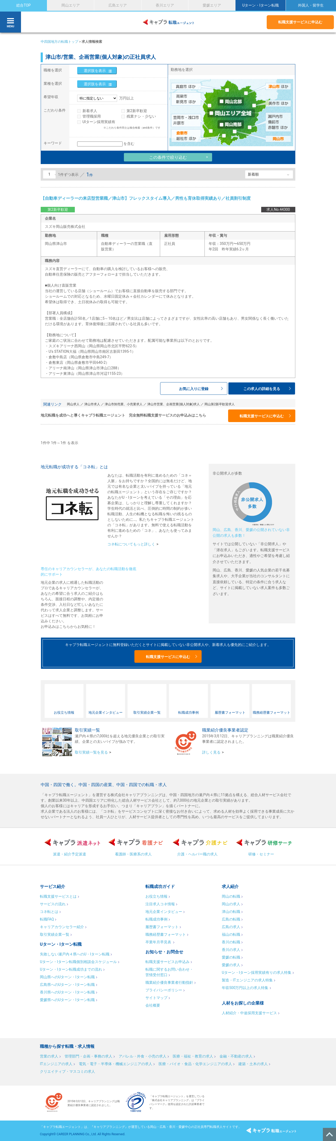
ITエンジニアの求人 (56, 1064)
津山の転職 (231, 911)
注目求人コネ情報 (160, 904)
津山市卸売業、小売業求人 (124, 404)
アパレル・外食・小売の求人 (142, 1056)
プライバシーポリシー (163, 990)
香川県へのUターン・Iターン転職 (67, 992)
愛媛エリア (212, 5)
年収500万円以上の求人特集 (245, 988)
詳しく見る (211, 752)
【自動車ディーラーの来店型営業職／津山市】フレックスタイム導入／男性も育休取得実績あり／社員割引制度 (146, 198)
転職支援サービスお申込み (167, 962)
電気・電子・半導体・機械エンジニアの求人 (115, 1064)
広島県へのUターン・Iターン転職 (67, 984)
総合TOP (23, 5)
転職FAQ (47, 919)
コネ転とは (49, 911)
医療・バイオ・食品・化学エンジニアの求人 (195, 1064)
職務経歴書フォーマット (165, 934)
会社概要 (152, 1005)
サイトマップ (156, 998)
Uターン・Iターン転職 (260, 5)
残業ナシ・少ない (141, 116)
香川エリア (165, 5)
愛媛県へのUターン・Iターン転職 (67, 1000)
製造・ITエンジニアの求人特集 (247, 980)
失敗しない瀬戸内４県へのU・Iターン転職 (74, 954)
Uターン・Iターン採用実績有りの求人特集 (256, 972)
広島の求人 (231, 927)
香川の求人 (231, 950)
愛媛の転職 (231, 957)
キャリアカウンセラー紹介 (62, 927)
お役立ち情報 (156, 896)
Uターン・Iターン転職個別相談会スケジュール (78, 962)
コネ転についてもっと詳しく (131, 544)
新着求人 (89, 111)
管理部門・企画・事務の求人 (88, 1056)
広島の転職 (231, 919)
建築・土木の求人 (253, 1064)
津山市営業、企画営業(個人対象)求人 (173, 404)
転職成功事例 (156, 919)
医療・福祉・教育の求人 (193, 1056)
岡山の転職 (231, 896)
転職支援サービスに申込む (300, 22)
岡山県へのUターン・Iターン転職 (67, 977)
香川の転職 (231, 942)
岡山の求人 (231, 904)
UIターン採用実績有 (98, 122)
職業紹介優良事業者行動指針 (169, 982)
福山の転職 (231, 934)
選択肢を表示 (95, 71)
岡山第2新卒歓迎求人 (219, 404)
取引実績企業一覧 (54, 934)
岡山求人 (73, 404)
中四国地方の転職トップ (59, 42)
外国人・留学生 (311, 5)
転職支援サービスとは (58, 896)
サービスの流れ (53, 904)
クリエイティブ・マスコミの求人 (67, 1071)
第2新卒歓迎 (137, 111)
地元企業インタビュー (163, 911)
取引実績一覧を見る (91, 752)
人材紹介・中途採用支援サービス (249, 1013)
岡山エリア (70, 5)
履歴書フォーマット (161, 927)
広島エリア (117, 5)
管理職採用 (91, 116)
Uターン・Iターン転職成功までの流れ (71, 969)
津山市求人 (92, 404)
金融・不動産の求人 (236, 1056)
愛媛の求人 (231, 965)
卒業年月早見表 (158, 942)
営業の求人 (49, 1056)
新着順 (253, 174)
